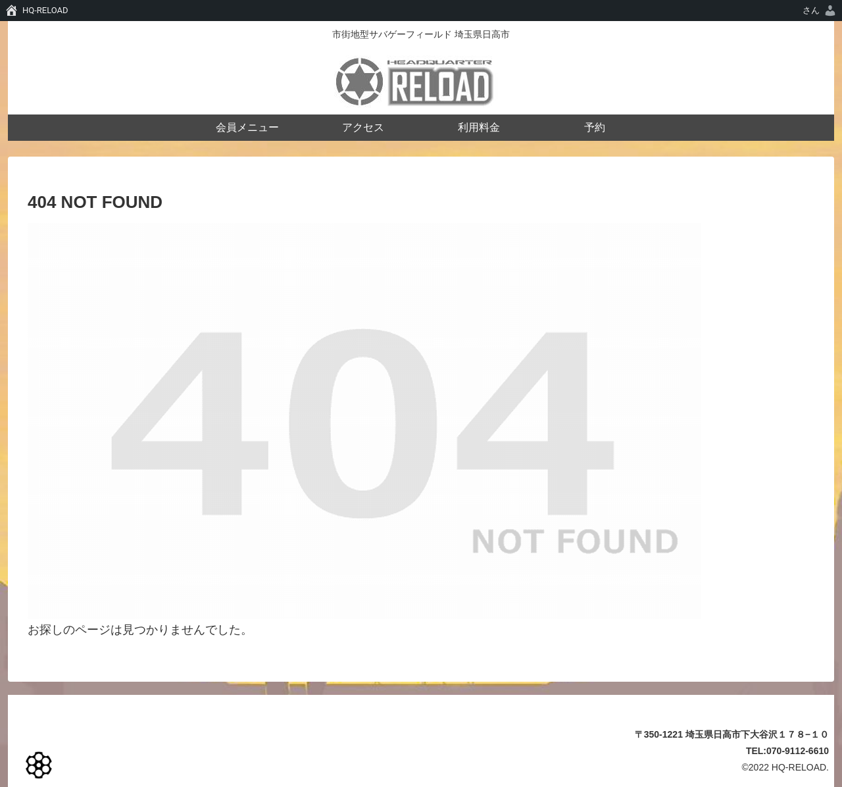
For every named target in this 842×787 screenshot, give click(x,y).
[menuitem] (820, 10)
